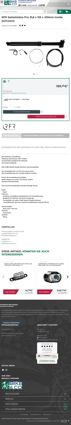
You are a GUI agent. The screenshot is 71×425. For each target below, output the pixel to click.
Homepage (24, 414)
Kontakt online (35, 414)
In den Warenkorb (21, 112)
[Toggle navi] (2, 1)
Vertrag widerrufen (11, 323)
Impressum (47, 414)
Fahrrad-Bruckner (45, 421)
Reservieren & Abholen (46, 117)
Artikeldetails (11, 136)
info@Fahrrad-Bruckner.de (47, 339)
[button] (67, 276)
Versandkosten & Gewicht (18, 93)
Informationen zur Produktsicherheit (43, 136)
